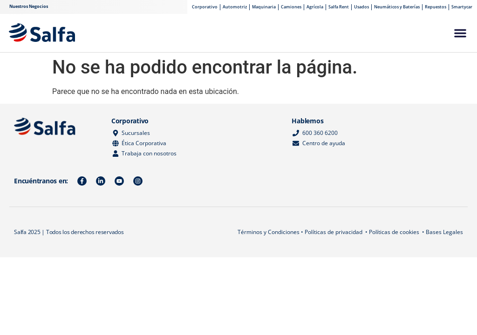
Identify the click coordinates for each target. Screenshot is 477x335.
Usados (361, 7)
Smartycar (461, 7)
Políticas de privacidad (333, 232)
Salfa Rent (338, 7)
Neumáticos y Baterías (397, 7)
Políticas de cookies (394, 232)
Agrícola (315, 7)
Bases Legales (444, 232)
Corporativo (205, 7)
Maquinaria (264, 7)
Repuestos (435, 7)
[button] (460, 33)
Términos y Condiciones (269, 232)
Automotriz (235, 7)
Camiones (291, 7)
